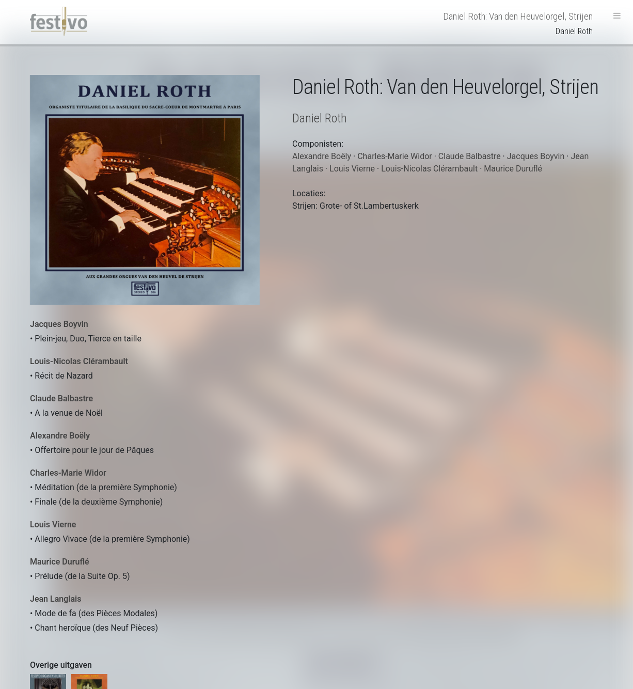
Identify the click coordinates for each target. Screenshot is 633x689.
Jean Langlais (55, 599)
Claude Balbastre (61, 398)
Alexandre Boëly (60, 436)
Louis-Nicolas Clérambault (79, 361)
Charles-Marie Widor (68, 473)
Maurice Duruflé (59, 562)
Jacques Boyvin (59, 324)
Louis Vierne (53, 524)
